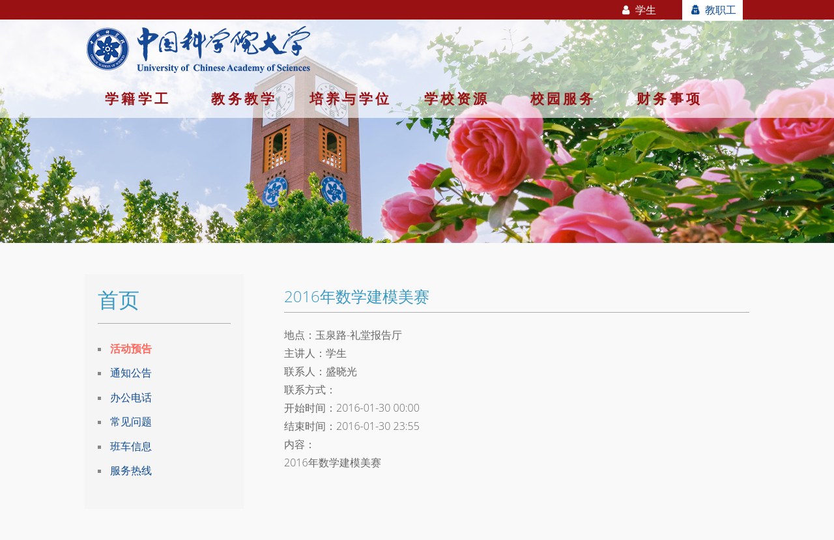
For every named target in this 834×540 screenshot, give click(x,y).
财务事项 (669, 98)
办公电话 (131, 397)
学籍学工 (138, 98)
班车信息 (131, 446)
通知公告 (131, 372)
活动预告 (131, 348)
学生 (638, 10)
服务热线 (131, 470)
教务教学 (244, 98)
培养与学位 (350, 98)
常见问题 (131, 421)
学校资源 (457, 98)
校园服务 (563, 98)
